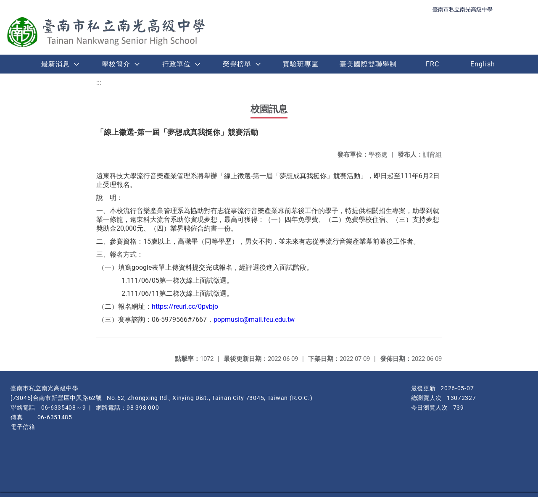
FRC (432, 64)
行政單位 (176, 64)
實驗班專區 (301, 64)
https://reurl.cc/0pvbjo (185, 306)
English (482, 64)
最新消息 (55, 64)
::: (98, 83)
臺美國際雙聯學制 (368, 64)
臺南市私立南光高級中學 (463, 9)
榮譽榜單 (237, 64)
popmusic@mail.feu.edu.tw (254, 319)
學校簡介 (116, 64)
